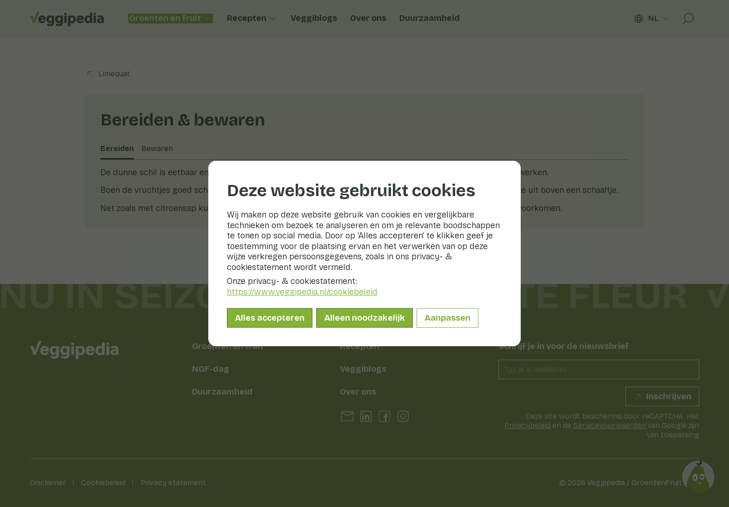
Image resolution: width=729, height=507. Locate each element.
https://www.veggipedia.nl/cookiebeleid (302, 292)
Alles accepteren (270, 318)
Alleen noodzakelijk (364, 318)
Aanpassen (447, 318)
